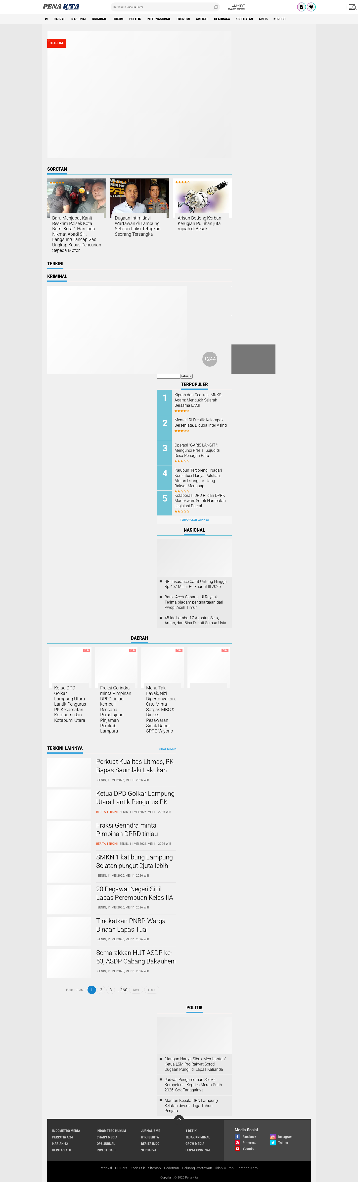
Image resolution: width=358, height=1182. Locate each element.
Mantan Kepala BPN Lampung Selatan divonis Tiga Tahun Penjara (191, 1105)
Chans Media (107, 1137)
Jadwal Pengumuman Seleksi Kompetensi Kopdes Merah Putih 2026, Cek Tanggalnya (193, 1084)
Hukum (118, 19)
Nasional (79, 19)
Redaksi (106, 1168)
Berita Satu (61, 1150)
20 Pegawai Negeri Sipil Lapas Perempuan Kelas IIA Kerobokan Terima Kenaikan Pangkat (135, 901)
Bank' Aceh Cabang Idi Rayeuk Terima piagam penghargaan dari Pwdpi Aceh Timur (194, 602)
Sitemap (154, 1168)
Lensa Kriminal (198, 1150)
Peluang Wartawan (197, 1168)
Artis (263, 19)
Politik (135, 19)
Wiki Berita (150, 1137)
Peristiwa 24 (62, 1137)
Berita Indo (150, 1144)
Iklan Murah (224, 1168)
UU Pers (121, 1168)
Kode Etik (138, 1168)
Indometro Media (66, 1131)
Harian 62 (60, 1144)
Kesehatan (244, 19)
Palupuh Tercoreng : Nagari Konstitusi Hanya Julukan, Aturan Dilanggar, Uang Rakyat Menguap (198, 478)
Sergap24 (148, 1150)
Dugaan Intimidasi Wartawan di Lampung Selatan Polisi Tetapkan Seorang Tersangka (138, 226)
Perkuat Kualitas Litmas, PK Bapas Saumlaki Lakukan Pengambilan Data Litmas (135, 770)
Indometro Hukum (111, 1131)
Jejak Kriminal (197, 1137)
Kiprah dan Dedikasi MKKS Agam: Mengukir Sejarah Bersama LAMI (198, 400)
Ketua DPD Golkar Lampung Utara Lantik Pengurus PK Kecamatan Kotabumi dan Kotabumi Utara (70, 704)
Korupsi (279, 19)
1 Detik (191, 1131)
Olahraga (222, 19)
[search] (165, 6)
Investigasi (106, 1150)
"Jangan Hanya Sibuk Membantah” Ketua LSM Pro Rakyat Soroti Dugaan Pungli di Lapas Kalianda (195, 1064)
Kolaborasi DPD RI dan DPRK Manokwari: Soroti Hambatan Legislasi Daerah (200, 500)
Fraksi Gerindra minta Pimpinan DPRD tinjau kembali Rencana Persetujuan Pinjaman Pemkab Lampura (115, 709)
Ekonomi (183, 19)
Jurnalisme (150, 1131)
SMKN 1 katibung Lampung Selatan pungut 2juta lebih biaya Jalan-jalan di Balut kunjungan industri (134, 869)
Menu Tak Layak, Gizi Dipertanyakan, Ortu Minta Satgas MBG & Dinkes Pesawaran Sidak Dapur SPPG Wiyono (161, 709)
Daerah (60, 19)
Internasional (159, 19)
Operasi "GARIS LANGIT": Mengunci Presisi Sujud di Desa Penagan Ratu (197, 450)
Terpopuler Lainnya (194, 519)
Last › (151, 990)
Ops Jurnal (106, 1144)
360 (124, 989)
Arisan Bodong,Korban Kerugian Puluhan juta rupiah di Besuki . (199, 223)
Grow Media (194, 1144)
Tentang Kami (247, 1168)
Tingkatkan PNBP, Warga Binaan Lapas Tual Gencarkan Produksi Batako (135, 929)
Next (136, 990)
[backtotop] (179, 1120)
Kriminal (99, 19)
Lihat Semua (167, 749)
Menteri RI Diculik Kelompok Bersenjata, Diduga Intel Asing (201, 423)
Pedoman (171, 1168)
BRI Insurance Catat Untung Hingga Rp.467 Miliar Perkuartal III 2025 (196, 584)
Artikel (202, 19)
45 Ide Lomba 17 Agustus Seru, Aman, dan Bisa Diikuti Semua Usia (195, 620)
